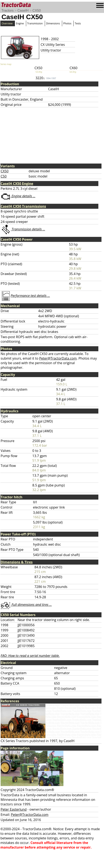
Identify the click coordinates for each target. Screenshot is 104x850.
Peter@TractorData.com (58, 358)
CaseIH (22, 10)
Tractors (7, 10)
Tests (78, 23)
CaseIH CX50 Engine (17, 183)
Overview (7, 23)
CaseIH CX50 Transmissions (23, 206)
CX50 (36, 10)
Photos (67, 23)
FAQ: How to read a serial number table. (30, 655)
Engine (20, 23)
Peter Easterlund (14, 809)
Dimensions (53, 23)
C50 (3, 176)
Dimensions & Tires (17, 562)
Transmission (35, 23)
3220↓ (46, 78)
